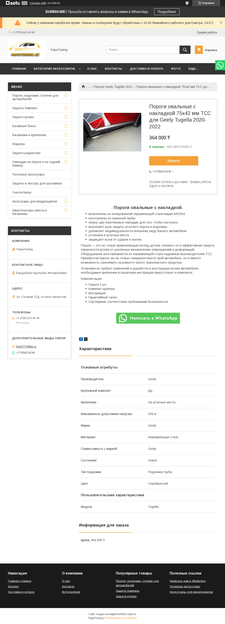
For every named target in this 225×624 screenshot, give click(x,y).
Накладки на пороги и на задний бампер (36, 163)
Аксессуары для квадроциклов (34, 201)
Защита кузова (23, 117)
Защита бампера (127, 590)
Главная (19, 68)
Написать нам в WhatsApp (188, 581)
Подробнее (167, 12)
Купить (174, 161)
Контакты (113, 68)
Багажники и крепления (29, 135)
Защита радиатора (26, 153)
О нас (92, 68)
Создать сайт (38, 3)
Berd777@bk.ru (26, 346)
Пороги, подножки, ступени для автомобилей (35, 97)
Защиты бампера (24, 108)
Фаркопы (18, 144)
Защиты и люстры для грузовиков (37, 183)
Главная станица (19, 581)
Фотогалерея (71, 592)
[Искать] (185, 50)
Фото (176, 68)
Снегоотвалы (21, 192)
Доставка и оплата (146, 68)
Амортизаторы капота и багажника (29, 212)
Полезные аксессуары (28, 174)
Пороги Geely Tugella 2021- (113, 87)
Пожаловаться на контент (121, 618)
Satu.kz (131, 614)
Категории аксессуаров (54, 68)
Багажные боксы (24, 126)
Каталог (13, 586)
